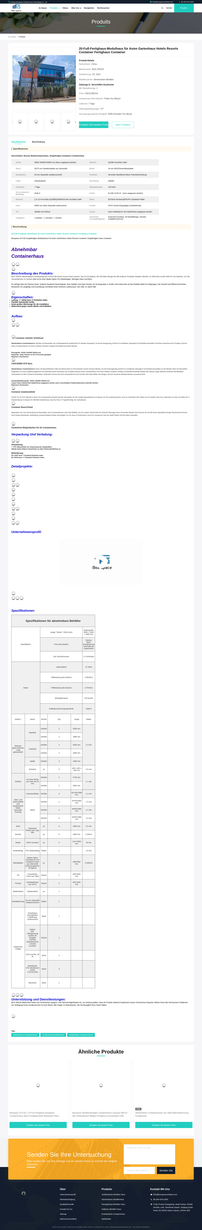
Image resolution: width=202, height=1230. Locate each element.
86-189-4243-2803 (186, 2)
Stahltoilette (106, 1219)
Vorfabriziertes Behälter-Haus (113, 1194)
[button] (75, 122)
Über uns (76, 8)
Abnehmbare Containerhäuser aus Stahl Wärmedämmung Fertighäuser (161, 1114)
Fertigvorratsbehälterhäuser (53, 1035)
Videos (65, 8)
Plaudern (184, 8)
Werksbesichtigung (67, 1199)
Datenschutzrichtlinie (68, 1219)
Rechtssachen (103, 8)
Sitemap (63, 1214)
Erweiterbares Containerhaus (113, 1214)
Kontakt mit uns (66, 1209)
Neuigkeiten (89, 8)
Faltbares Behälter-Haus (111, 1209)
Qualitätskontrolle (67, 1204)
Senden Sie (166, 1170)
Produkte (54, 8)
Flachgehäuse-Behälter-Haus (113, 1204)
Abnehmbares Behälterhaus (113, 1199)
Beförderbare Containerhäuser (25, 1035)
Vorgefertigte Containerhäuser (81, 1035)
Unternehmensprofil (68, 1194)
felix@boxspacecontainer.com (161, 2)
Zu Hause (43, 8)
